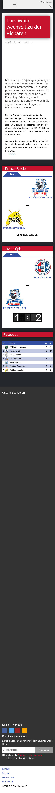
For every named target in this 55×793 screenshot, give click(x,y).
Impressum (7, 781)
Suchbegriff (50, 6)
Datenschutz (8, 777)
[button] (14, 4)
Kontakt (5, 769)
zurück (12, 154)
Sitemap (6, 773)
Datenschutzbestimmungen (31, 755)
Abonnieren (44, 750)
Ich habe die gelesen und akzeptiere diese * (25, 756)
